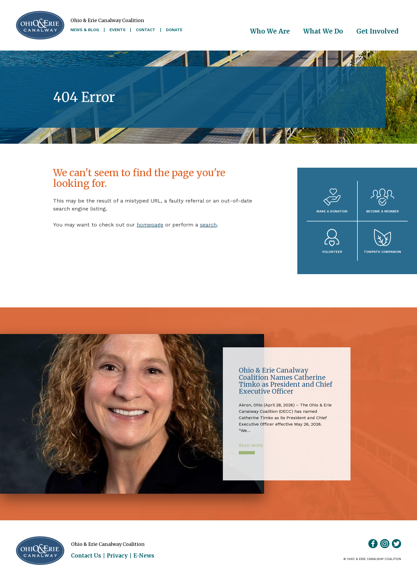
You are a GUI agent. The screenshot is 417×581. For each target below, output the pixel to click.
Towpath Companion (382, 251)
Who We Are (270, 31)
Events (118, 30)
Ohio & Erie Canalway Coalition (40, 550)
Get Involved (377, 31)
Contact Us (86, 555)
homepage (150, 224)
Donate (174, 30)
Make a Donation (331, 211)
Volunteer (332, 251)
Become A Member (382, 211)
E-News (144, 555)
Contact (145, 30)
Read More (251, 445)
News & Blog (84, 30)
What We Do (323, 31)
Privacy (117, 555)
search (208, 224)
